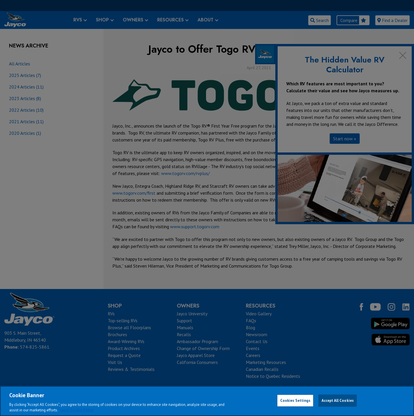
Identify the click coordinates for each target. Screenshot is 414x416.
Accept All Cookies (338, 400)
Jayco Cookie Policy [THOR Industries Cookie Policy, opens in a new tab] (77, 410)
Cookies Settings (295, 400)
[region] (207, 401)
